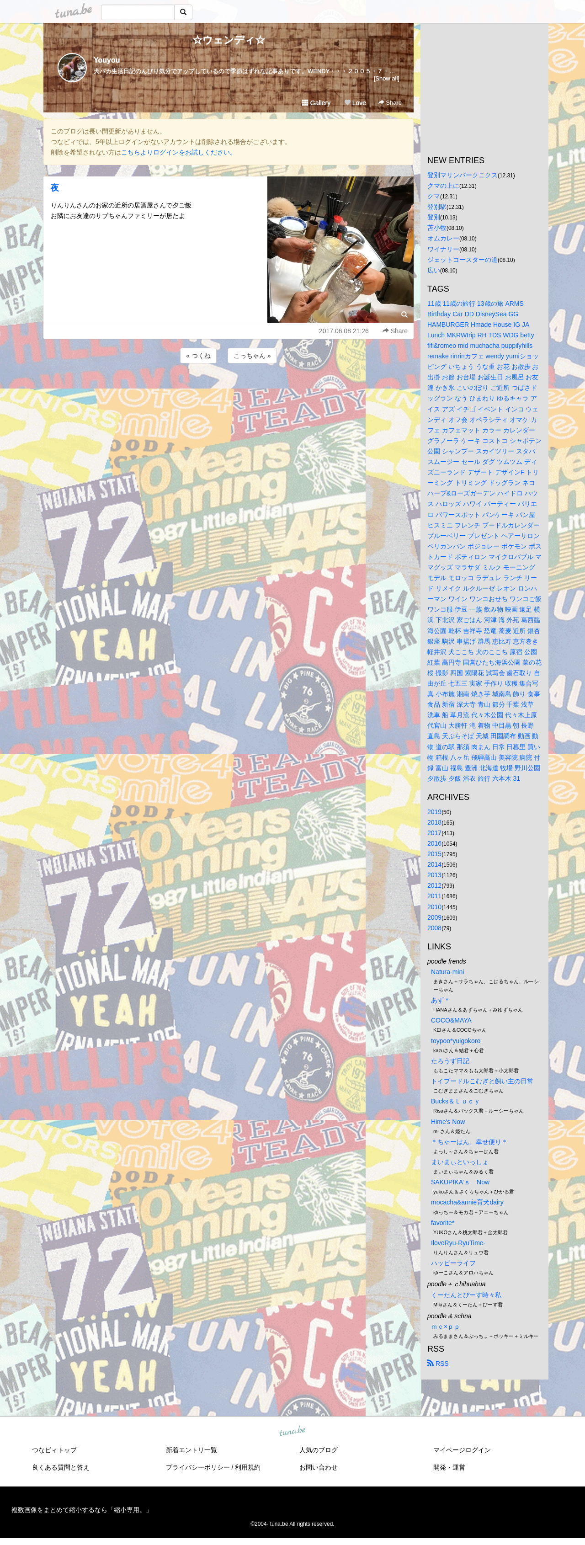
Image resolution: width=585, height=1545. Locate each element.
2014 (434, 864)
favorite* (442, 1222)
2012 (434, 885)
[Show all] (386, 78)
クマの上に (443, 185)
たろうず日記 (450, 1061)
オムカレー (443, 238)
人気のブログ (318, 1450)
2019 (434, 811)
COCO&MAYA (451, 1020)
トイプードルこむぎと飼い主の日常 (482, 1081)
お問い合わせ (318, 1467)
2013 (434, 875)
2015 (434, 854)
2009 (434, 917)
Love (355, 103)
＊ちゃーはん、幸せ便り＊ (469, 1141)
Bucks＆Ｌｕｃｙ (455, 1101)
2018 (434, 822)
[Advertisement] (228, 389)
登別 (433, 217)
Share (390, 102)
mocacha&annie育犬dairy (467, 1202)
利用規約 (248, 1467)
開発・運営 (449, 1467)
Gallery (316, 103)
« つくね (198, 355)
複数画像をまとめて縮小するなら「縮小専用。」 (81, 1509)
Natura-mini (447, 971)
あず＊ (440, 1000)
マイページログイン (462, 1450)
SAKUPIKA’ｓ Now (460, 1182)
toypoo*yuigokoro (455, 1040)
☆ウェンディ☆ (228, 40)
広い (433, 270)
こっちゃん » (252, 355)
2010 (434, 907)
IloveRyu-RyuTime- (458, 1243)
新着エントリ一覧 (191, 1450)
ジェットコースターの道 (462, 259)
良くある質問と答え (61, 1467)
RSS (438, 1363)
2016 (434, 843)
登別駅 (437, 206)
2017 (434, 832)
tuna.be (292, 1431)
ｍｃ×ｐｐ (445, 1326)
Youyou (107, 60)
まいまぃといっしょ (460, 1162)
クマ (433, 196)
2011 (434, 896)
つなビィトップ (54, 1450)
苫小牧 (437, 227)
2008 (434, 928)
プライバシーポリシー (198, 1467)
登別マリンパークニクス (462, 175)
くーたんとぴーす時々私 (466, 1295)
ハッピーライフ (453, 1263)
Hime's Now (448, 1121)
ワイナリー (443, 249)
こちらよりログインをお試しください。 (178, 152)
